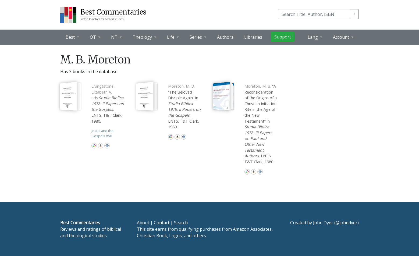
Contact (161, 223)
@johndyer (346, 223)
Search (181, 223)
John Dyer (323, 223)
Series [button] (196, 37)
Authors (225, 37)
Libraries (253, 37)
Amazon (100, 145)
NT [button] (115, 37)
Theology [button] (143, 37)
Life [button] (171, 37)
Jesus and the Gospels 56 (102, 133)
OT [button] (93, 37)
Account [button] (341, 37)
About (143, 223)
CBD (107, 145)
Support (282, 37)
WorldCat (94, 145)
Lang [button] (313, 37)
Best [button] (71, 37)
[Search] (314, 14)
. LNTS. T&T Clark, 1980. (107, 104)
